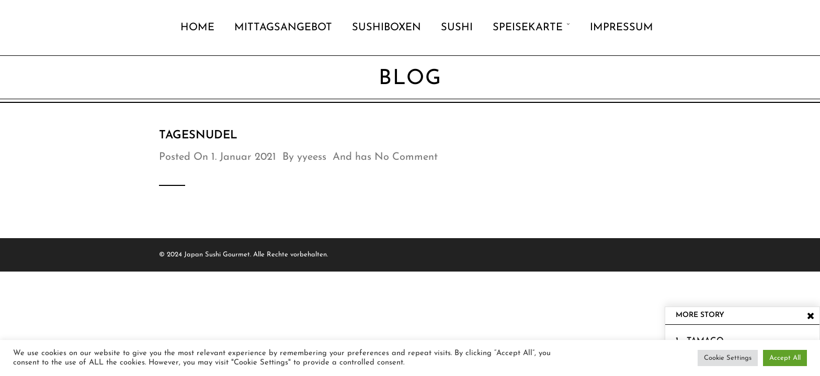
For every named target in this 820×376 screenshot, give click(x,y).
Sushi (457, 27)
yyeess (311, 157)
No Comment (406, 157)
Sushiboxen (386, 27)
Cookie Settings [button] (727, 358)
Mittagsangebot (283, 27)
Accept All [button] (785, 358)
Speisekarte (528, 27)
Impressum (621, 27)
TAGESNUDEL (198, 136)
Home (197, 27)
